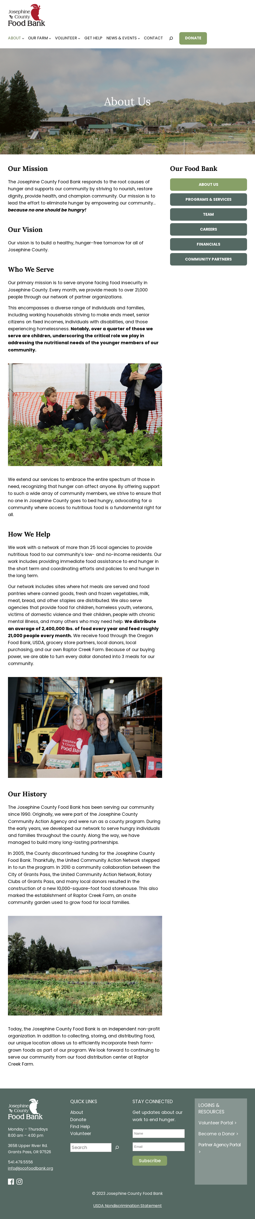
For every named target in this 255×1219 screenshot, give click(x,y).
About (76, 1112)
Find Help (80, 1127)
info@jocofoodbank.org (30, 1168)
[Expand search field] (171, 38)
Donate (78, 1120)
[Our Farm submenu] (50, 38)
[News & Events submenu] (139, 38)
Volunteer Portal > (217, 1123)
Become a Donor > (218, 1134)
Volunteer (80, 1134)
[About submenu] (23, 38)
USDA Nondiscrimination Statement (127, 1205)
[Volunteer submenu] (79, 38)
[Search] (117, 1147)
